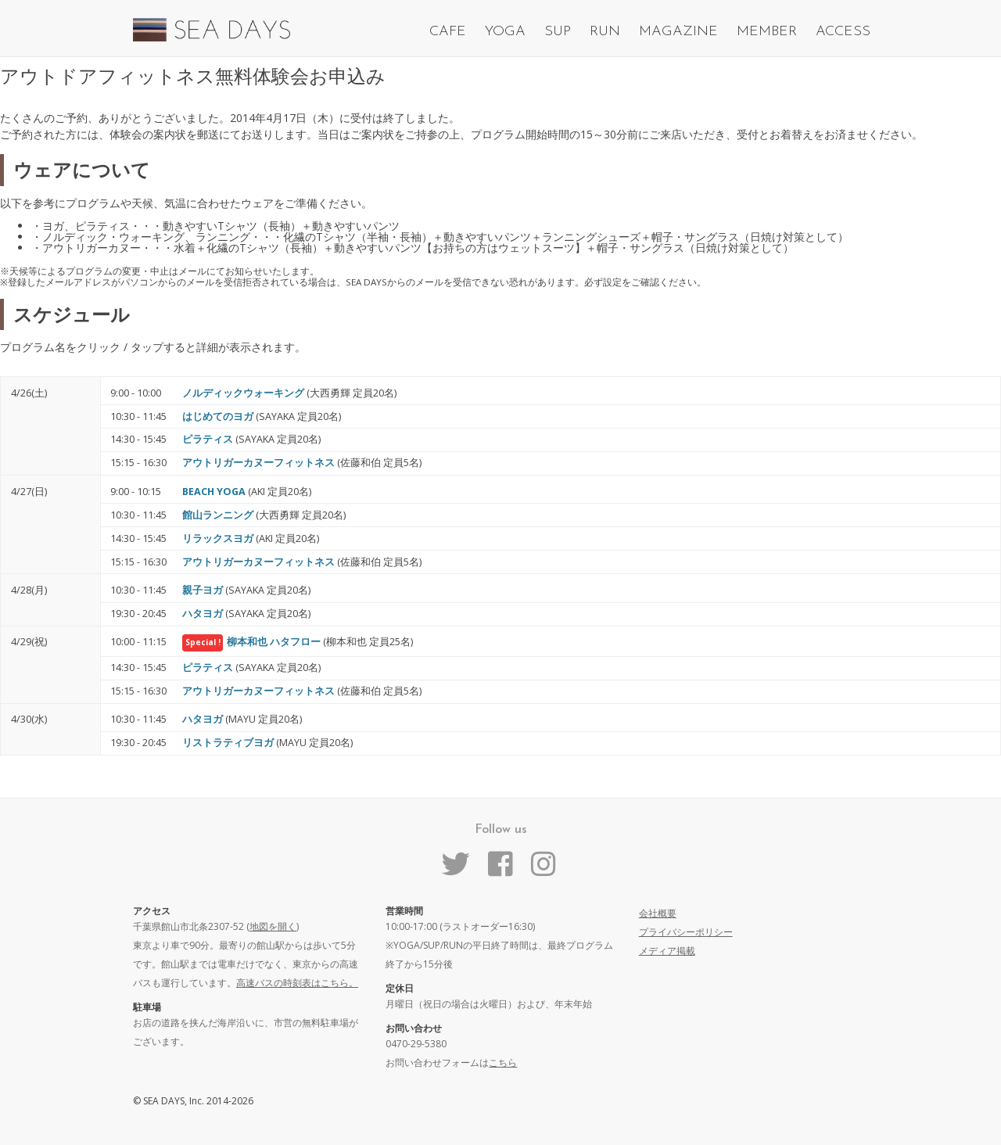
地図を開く (272, 926)
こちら (503, 1062)
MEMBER (767, 31)
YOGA (505, 31)
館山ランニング (217, 515)
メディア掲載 (667, 950)
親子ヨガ (202, 590)
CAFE (447, 31)
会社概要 (657, 913)
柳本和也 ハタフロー (274, 641)
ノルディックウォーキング (243, 393)
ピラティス (207, 439)
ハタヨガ (202, 613)
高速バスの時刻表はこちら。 (297, 982)
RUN (605, 31)
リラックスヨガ (217, 538)
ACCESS (843, 31)
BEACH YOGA (214, 491)
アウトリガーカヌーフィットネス (258, 462)
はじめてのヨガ (217, 416)
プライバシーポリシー (686, 932)
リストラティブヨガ (228, 742)
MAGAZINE (678, 31)
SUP (557, 31)
